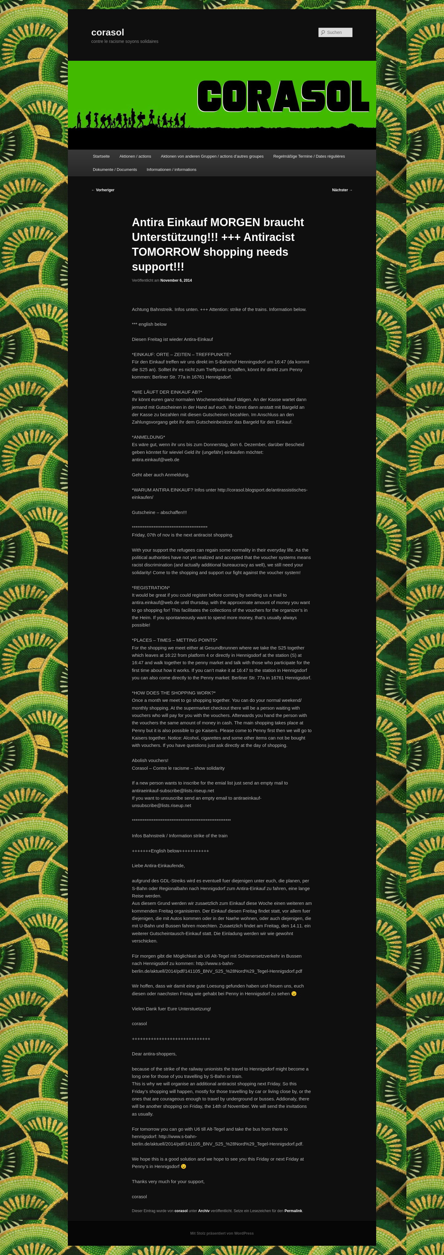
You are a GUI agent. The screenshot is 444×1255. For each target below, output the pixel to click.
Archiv (204, 1211)
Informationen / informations (171, 169)
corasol (107, 32)
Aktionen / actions (135, 156)
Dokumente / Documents (115, 169)
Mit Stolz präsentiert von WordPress (222, 1233)
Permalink (293, 1211)
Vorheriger (102, 190)
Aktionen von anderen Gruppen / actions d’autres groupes (212, 156)
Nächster (342, 190)
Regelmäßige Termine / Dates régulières (309, 156)
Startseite (101, 156)
